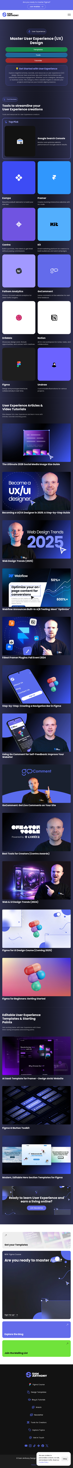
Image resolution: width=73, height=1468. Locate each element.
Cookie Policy (43, 1463)
